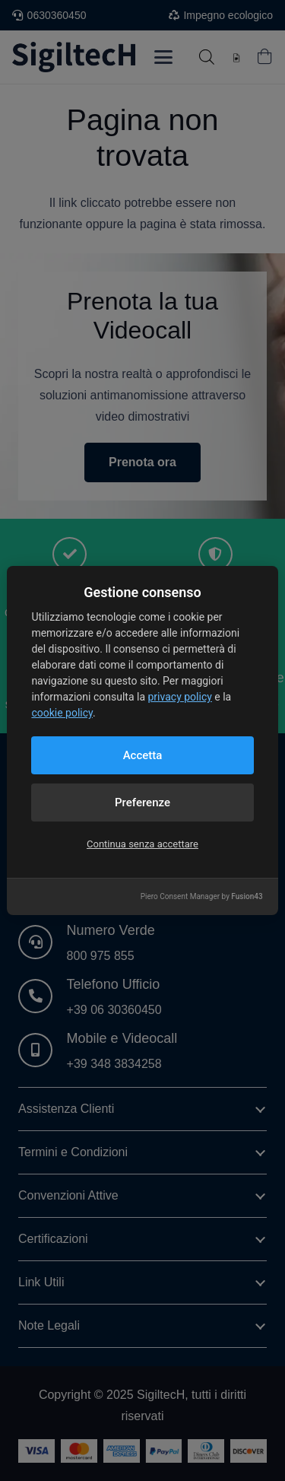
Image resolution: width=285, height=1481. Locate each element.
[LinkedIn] (33, 897)
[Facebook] (76, 897)
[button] (163, 57)
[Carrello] (264, 57)
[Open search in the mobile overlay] (206, 57)
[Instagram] (161, 897)
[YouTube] (118, 897)
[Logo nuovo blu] (73, 57)
